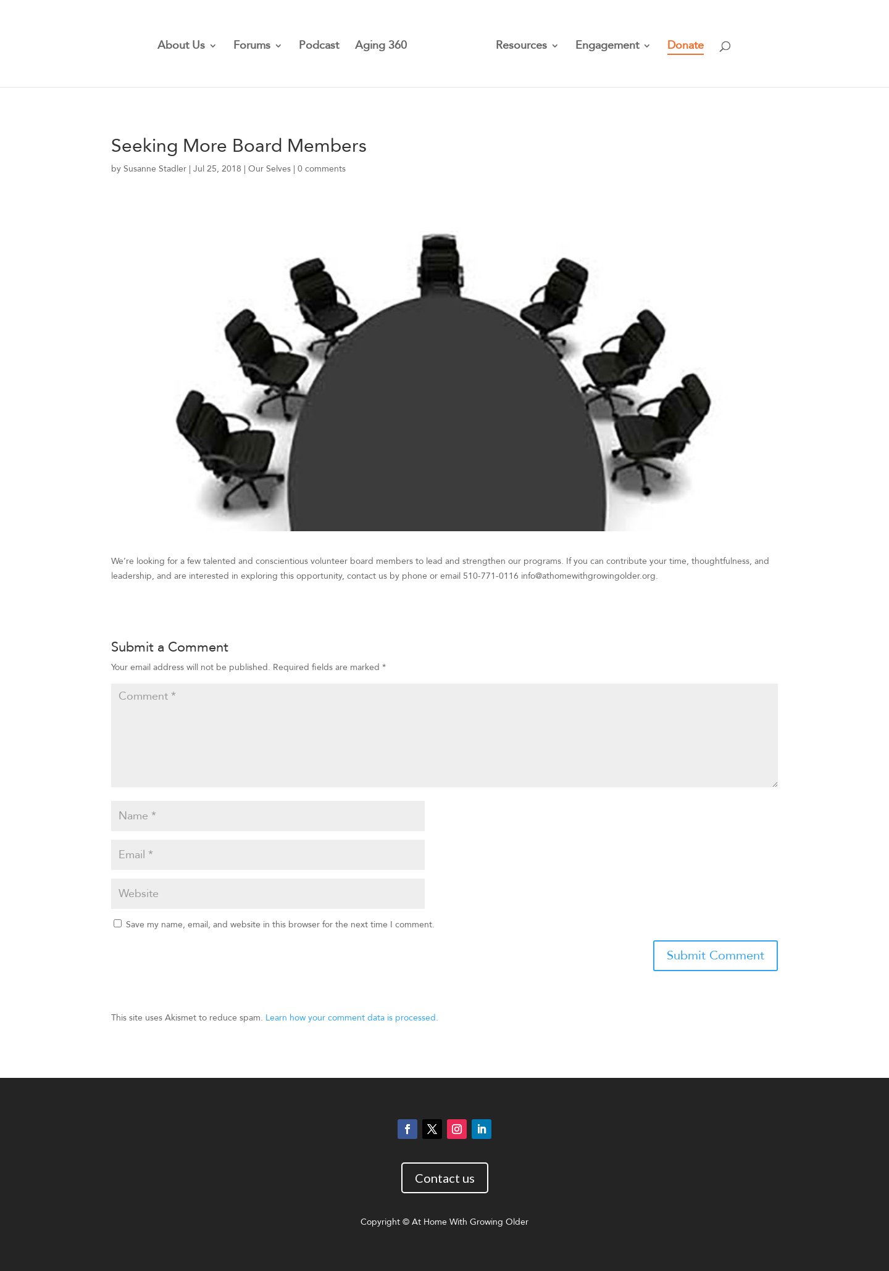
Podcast (319, 47)
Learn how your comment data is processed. (351, 1018)
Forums (251, 47)
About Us (181, 47)
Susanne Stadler (154, 169)
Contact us (445, 1177)
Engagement (607, 47)
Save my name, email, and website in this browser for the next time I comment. (280, 924)
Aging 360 (381, 47)
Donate (685, 47)
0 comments (322, 169)
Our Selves (269, 169)
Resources (521, 47)
